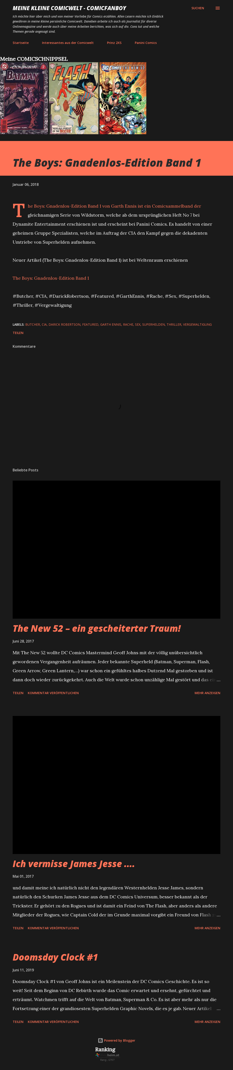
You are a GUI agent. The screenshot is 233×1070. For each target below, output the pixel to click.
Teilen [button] (18, 333)
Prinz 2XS (114, 43)
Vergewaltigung (197, 324)
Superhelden (153, 324)
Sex (137, 324)
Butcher (32, 324)
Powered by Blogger (116, 1040)
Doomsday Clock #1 (55, 957)
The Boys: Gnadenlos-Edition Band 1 (51, 278)
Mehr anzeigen (207, 693)
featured (90, 324)
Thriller (174, 324)
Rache (128, 324)
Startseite (21, 43)
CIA (44, 324)
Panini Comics (146, 43)
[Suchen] (197, 8)
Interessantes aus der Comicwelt (68, 43)
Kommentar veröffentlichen (53, 693)
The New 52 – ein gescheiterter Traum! (97, 628)
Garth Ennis (110, 324)
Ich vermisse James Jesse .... (74, 863)
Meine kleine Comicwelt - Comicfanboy (69, 8)
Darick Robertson (64, 324)
